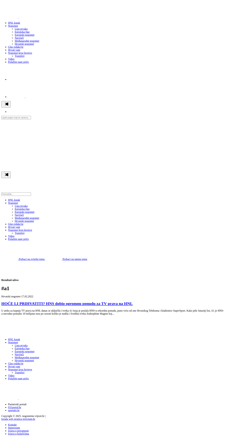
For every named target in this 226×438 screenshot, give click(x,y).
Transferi (19, 56)
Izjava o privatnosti (18, 430)
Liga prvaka (21, 28)
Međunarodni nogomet (27, 40)
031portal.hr (14, 407)
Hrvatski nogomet (24, 43)
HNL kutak (14, 22)
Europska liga (22, 31)
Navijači (19, 37)
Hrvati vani (14, 49)
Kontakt (12, 424)
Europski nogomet (24, 34)
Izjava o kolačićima (18, 433)
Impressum (14, 427)
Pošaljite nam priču (18, 62)
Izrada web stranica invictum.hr (18, 419)
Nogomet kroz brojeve (20, 53)
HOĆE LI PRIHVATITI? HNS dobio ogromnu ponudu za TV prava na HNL (67, 303)
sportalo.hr (14, 410)
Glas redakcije (15, 46)
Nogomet (13, 25)
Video (11, 59)
